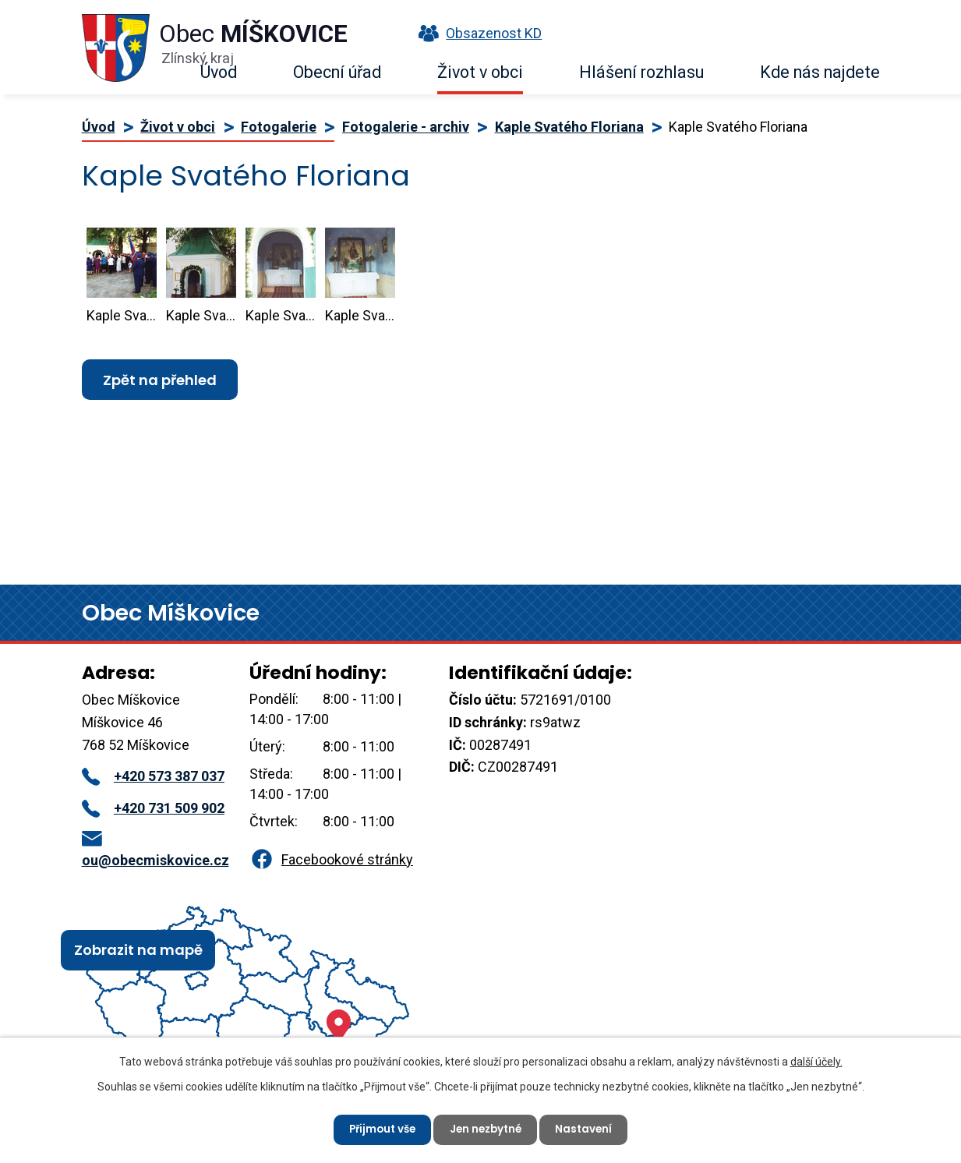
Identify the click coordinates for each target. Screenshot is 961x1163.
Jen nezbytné (487, 1128)
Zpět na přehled (160, 380)
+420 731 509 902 (153, 808)
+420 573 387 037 (153, 776)
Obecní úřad (337, 72)
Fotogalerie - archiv (405, 126)
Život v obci (480, 72)
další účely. (816, 1060)
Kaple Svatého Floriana (569, 126)
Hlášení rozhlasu (641, 72)
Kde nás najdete (820, 72)
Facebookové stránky (331, 859)
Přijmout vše (378, 1128)
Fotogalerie (278, 126)
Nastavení (589, 1128)
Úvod (218, 72)
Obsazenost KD (476, 33)
